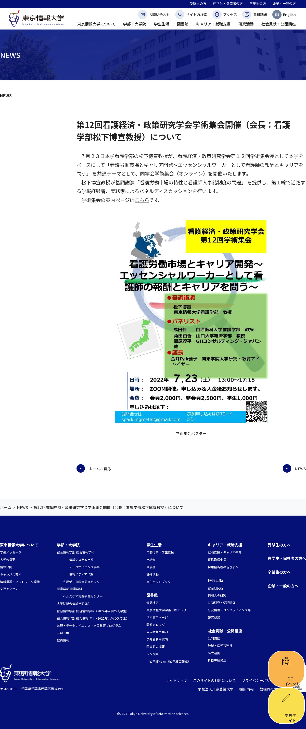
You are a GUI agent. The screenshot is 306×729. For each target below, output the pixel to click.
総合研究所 (215, 588)
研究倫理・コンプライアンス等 (229, 610)
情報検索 (152, 602)
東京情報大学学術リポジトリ (166, 610)
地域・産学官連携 (220, 645)
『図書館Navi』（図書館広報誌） (168, 661)
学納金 (151, 559)
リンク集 (152, 654)
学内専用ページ (157, 617)
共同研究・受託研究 (221, 602)
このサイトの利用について (218, 680)
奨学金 (151, 567)
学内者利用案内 (157, 632)
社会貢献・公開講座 (225, 630)
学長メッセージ (10, 552)
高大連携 (214, 653)
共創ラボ (63, 633)
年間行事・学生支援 (160, 552)
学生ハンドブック (158, 581)
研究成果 (214, 617)
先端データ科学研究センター (83, 581)
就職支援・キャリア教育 (224, 552)
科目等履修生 (217, 660)
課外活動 (152, 574)
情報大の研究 (217, 595)
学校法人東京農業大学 (219, 689)
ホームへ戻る (99, 468)
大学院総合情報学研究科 (74, 603)
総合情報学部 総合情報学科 (75, 552)
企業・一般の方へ (283, 585)
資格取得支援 (217, 559)
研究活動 (215, 580)
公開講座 (214, 638)
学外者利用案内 (157, 639)
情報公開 (6, 567)
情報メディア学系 (81, 574)
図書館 (152, 594)
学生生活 (154, 544)
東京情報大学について (19, 544)
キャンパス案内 (10, 574)
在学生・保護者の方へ (287, 558)
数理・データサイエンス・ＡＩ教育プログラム (89, 625)
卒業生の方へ (279, 572)
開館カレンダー (157, 624)
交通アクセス (9, 589)
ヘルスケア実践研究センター (83, 596)
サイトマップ (183, 680)
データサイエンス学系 (84, 567)
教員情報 (63, 640)
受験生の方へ (279, 544)
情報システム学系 (81, 559)
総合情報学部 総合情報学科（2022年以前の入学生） (93, 618)
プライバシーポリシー (260, 680)
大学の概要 (7, 559)
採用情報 (248, 689)
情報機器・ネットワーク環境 (20, 581)
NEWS (6, 95)
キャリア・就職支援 (225, 544)
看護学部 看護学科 (69, 589)
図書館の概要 (155, 646)
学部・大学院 (68, 544)
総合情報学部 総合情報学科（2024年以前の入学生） (93, 611)
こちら (142, 199)
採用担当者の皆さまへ (223, 567)
